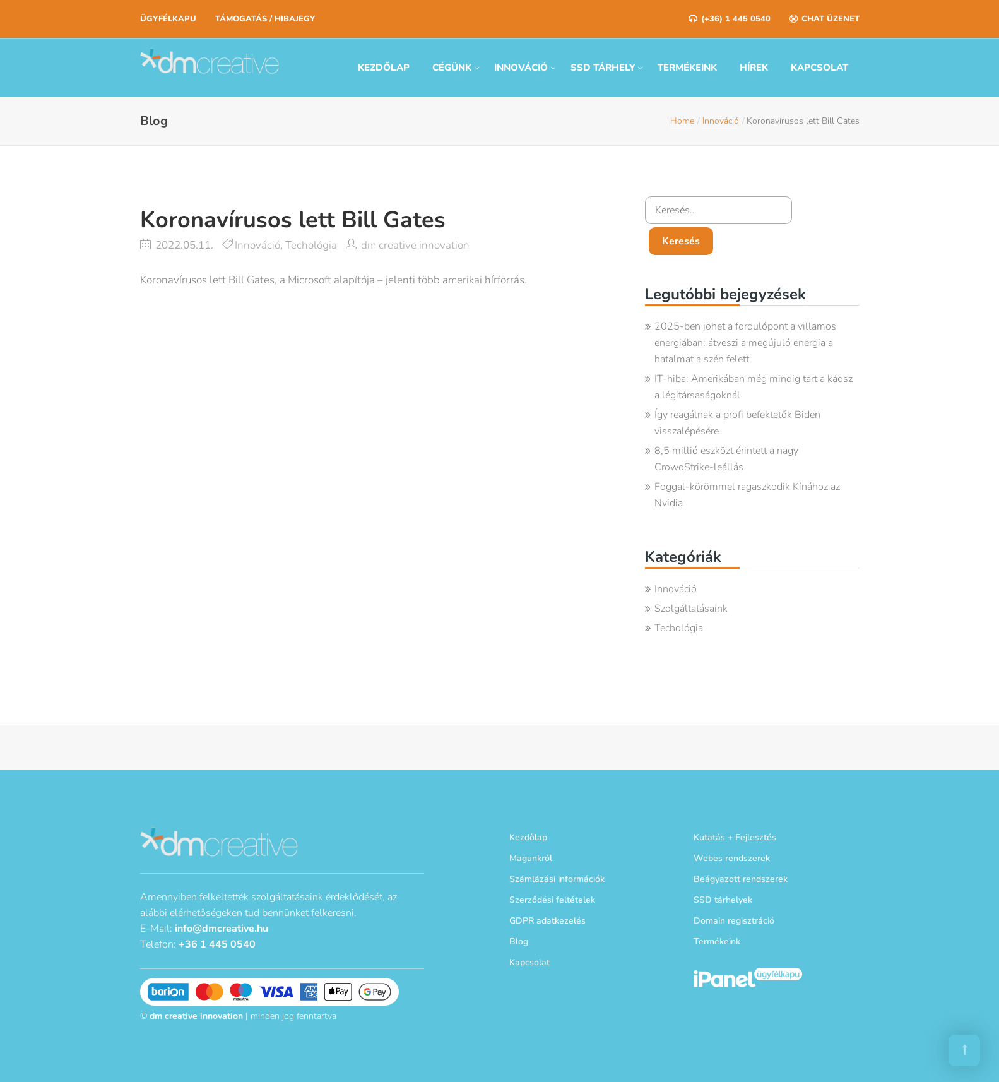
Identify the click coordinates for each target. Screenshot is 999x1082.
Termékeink (687, 67)
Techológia (311, 245)
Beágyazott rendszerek (741, 879)
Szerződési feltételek (552, 900)
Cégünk (451, 67)
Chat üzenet (824, 19)
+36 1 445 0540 (217, 944)
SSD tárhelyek (723, 900)
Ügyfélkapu (168, 19)
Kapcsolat (819, 67)
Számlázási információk (557, 879)
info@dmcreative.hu (221, 929)
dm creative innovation (415, 245)
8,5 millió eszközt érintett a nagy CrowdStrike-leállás (726, 459)
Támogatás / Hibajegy (265, 19)
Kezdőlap (384, 67)
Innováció (521, 67)
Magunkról (530, 858)
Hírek (754, 67)
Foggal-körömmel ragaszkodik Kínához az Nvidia (747, 495)
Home (682, 121)
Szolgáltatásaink (691, 608)
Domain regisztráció (734, 921)
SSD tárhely (602, 67)
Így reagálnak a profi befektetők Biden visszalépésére (737, 423)
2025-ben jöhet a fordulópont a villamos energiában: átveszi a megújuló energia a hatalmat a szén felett (745, 342)
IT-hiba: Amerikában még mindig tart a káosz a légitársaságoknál (753, 387)
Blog (518, 942)
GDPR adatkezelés (547, 921)
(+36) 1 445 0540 (730, 19)
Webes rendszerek (732, 858)
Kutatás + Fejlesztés (735, 837)
